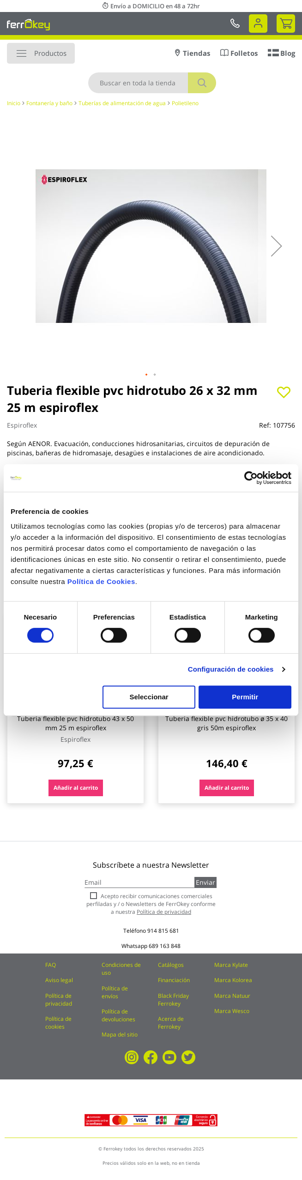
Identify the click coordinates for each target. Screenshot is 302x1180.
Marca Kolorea (233, 980)
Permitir (245, 697)
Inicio (13, 103)
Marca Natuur (232, 996)
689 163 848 (165, 946)
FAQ (50, 965)
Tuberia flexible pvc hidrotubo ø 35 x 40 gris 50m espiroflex (226, 723)
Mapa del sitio (120, 1034)
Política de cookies (58, 1023)
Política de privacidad (58, 999)
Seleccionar (148, 697)
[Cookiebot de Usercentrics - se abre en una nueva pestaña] (251, 478)
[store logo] (28, 24)
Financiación (174, 980)
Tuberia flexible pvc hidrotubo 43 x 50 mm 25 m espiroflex (75, 723)
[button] (276, 246)
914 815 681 (163, 931)
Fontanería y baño (49, 103)
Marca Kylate (231, 965)
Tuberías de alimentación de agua (122, 103)
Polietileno (185, 103)
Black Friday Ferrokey (173, 999)
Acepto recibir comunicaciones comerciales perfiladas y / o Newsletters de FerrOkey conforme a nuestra (151, 904)
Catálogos (171, 965)
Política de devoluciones (118, 1015)
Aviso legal (59, 980)
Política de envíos (115, 992)
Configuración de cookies (231, 669)
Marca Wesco (231, 1011)
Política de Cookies (101, 581)
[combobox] (152, 82)
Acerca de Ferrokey (171, 1023)
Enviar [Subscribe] (205, 882)
